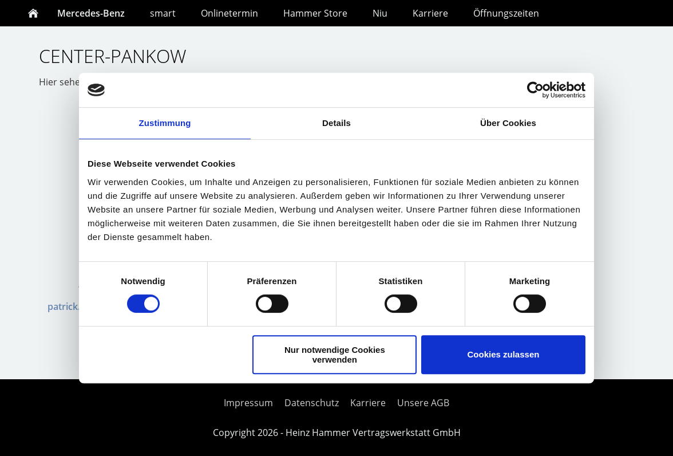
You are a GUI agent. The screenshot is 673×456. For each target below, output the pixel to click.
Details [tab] (336, 123)
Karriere (368, 402)
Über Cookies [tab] (508, 123)
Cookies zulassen (504, 354)
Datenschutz (311, 402)
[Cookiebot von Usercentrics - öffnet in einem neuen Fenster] (535, 90)
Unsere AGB (423, 402)
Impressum (248, 402)
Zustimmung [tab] (165, 123)
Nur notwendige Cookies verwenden (334, 354)
